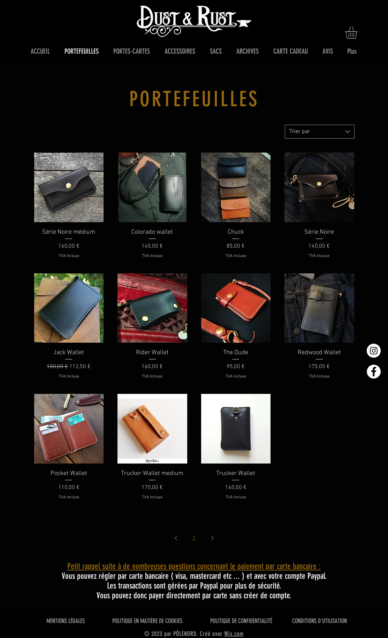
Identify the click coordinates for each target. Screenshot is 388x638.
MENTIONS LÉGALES (65, 621)
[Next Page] (212, 538)
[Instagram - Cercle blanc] (374, 351)
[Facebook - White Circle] (374, 372)
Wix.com (233, 634)
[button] (358, 32)
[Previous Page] (176, 538)
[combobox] (320, 132)
